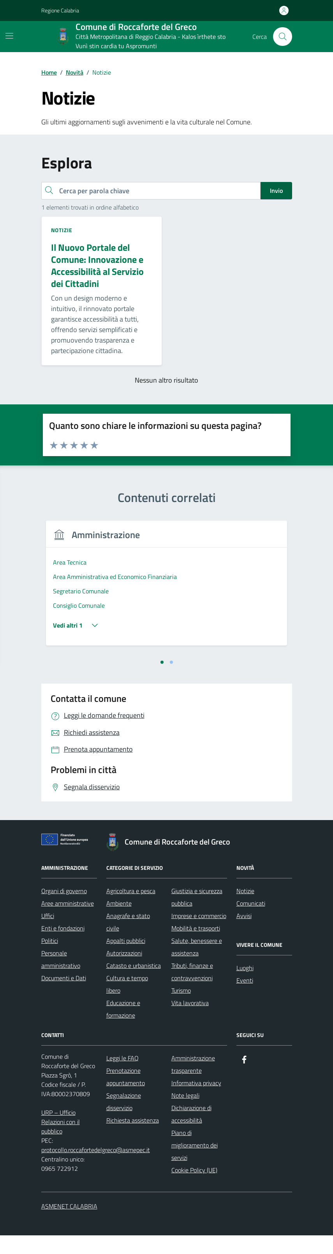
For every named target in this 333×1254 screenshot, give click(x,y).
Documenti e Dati (63, 996)
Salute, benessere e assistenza (196, 965)
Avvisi (244, 934)
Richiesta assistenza (132, 1139)
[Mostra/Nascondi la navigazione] (9, 35)
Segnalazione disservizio (123, 1120)
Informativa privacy (196, 1101)
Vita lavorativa (190, 1021)
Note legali (185, 1114)
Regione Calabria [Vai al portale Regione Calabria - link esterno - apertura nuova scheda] (60, 10)
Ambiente (119, 922)
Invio (276, 190)
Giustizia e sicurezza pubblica (196, 916)
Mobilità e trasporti (195, 946)
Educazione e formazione (123, 1028)
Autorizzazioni (124, 971)
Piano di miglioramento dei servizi (194, 1164)
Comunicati (250, 922)
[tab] (162, 680)
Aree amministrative (67, 922)
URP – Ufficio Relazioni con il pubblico (60, 1140)
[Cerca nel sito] (282, 36)
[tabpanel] (102, 597)
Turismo (181, 1009)
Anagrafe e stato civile (128, 940)
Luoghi (245, 986)
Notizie (245, 909)
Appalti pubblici (125, 959)
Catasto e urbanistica (133, 984)
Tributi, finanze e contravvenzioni (192, 990)
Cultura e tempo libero (127, 1003)
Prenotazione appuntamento (125, 1095)
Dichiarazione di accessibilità (191, 1133)
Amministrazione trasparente (193, 1083)
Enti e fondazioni (63, 946)
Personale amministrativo (60, 978)
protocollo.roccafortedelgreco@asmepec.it (95, 1168)
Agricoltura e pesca (130, 909)
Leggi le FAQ (122, 1076)
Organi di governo (64, 909)
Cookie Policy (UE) (194, 1188)
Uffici (47, 934)
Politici (49, 959)
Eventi (244, 999)
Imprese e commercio (198, 934)
